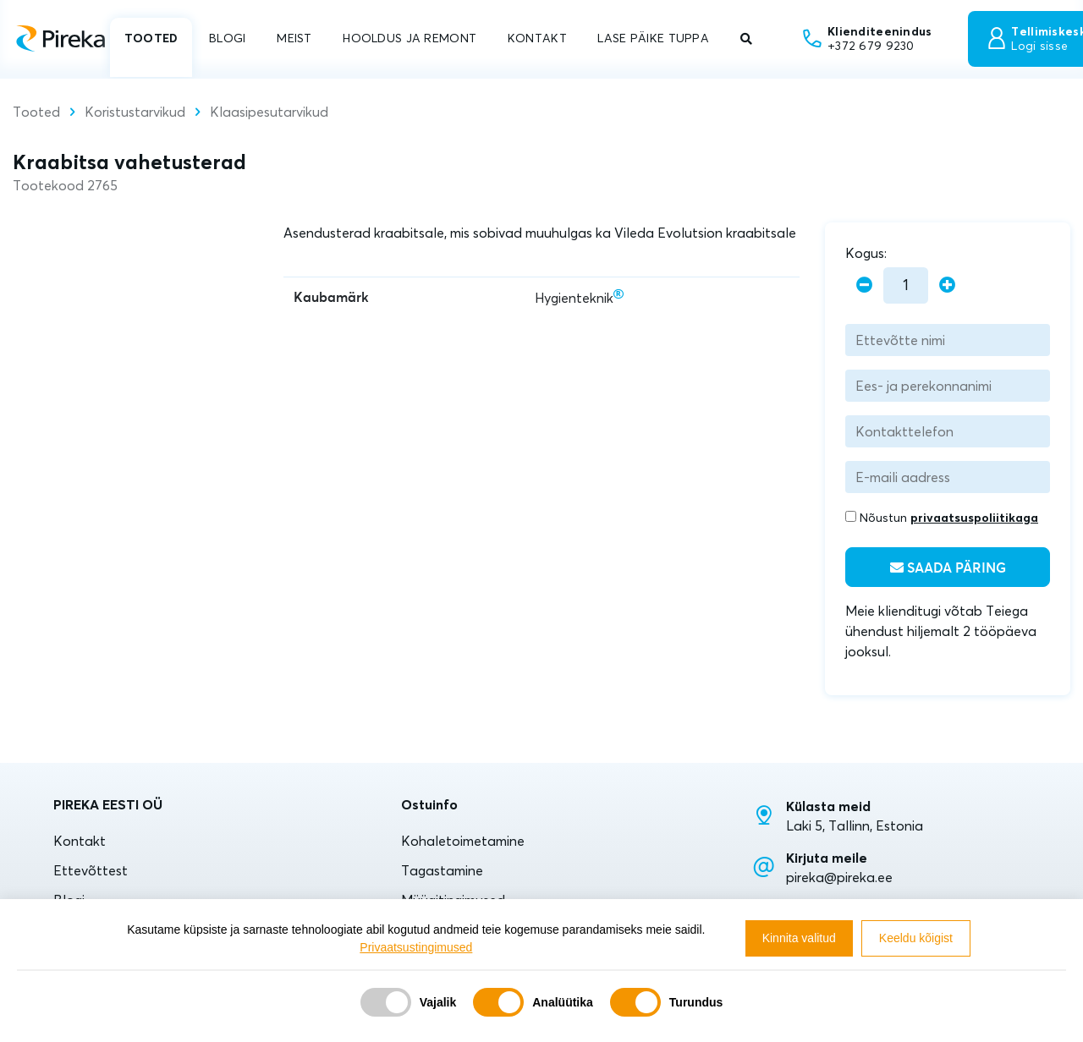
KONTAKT (537, 38)
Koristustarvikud (135, 111)
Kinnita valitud (799, 938)
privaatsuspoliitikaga (974, 517)
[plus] (947, 285)
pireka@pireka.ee (839, 877)
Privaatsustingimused (416, 947)
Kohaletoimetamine (463, 840)
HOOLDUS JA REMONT (409, 38)
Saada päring (948, 568)
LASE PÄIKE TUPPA (653, 38)
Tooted (36, 111)
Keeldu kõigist (916, 938)
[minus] (864, 285)
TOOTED (151, 38)
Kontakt (79, 840)
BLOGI (227, 38)
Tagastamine (442, 870)
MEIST (294, 38)
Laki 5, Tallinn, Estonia (854, 825)
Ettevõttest (90, 870)
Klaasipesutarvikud (269, 111)
